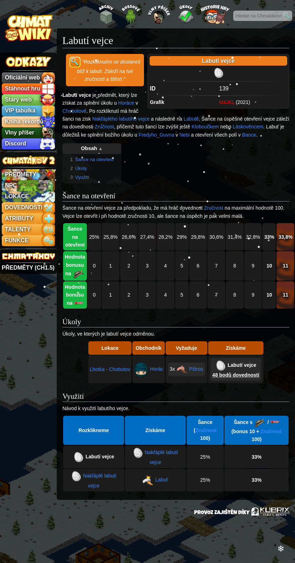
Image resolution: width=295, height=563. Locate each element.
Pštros (196, 369)
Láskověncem (248, 126)
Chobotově (74, 111)
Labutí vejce (242, 365)
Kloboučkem (205, 126)
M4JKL (226, 102)
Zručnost (104, 126)
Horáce (126, 103)
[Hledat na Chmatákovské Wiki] (262, 16)
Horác (156, 369)
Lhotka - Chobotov (110, 369)
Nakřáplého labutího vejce (121, 119)
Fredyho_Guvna (156, 135)
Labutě (191, 119)
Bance (249, 135)
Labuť (161, 479)
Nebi (184, 135)
